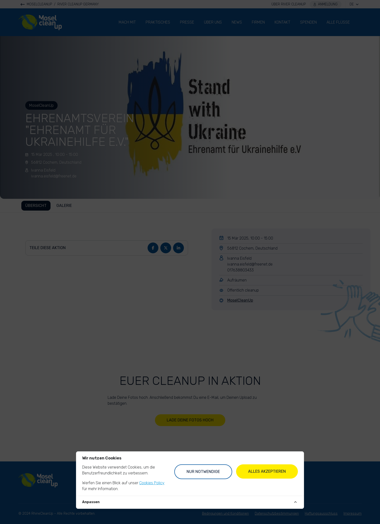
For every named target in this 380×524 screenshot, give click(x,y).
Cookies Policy (152, 483)
